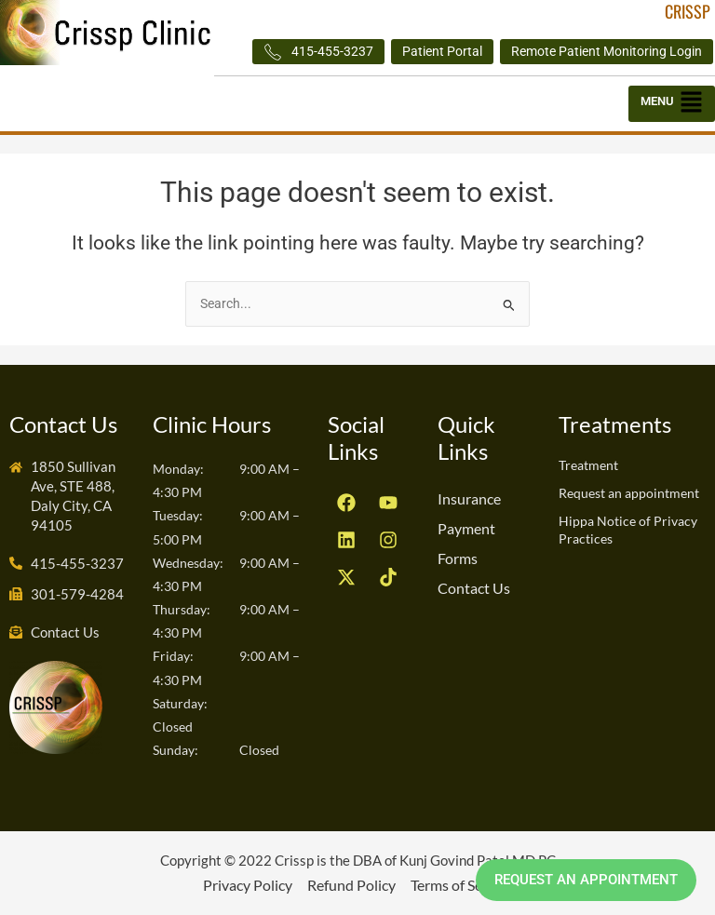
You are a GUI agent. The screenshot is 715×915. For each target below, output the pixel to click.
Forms (458, 558)
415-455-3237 (318, 52)
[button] (671, 104)
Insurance (469, 498)
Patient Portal (442, 51)
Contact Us (474, 588)
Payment (466, 528)
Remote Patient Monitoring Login (606, 51)
